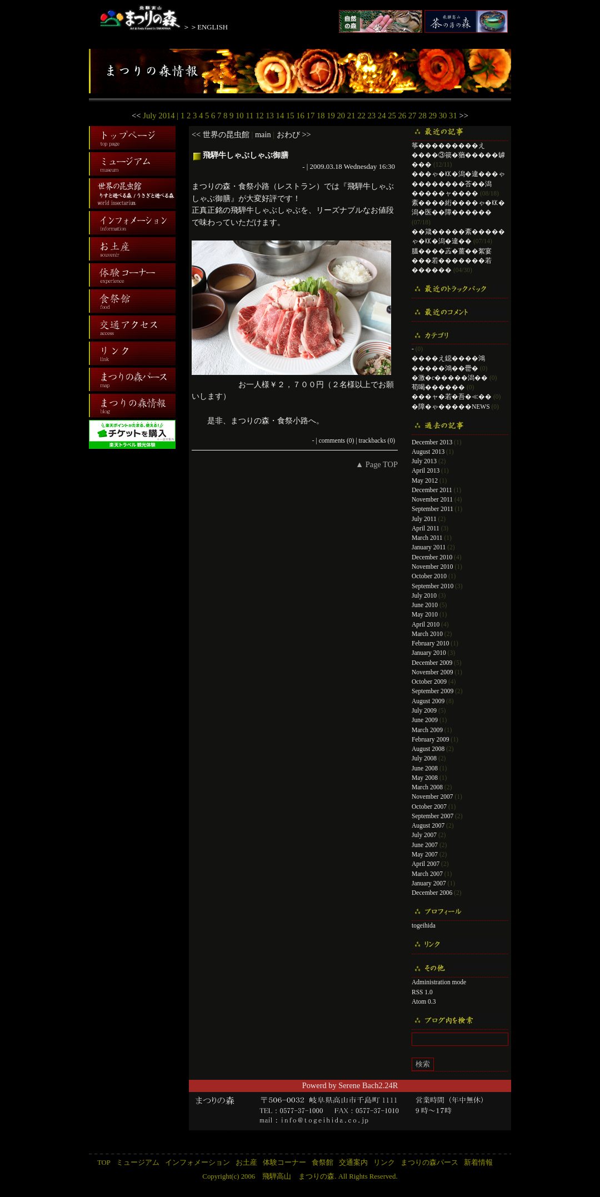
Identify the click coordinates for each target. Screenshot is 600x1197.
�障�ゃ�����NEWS (451, 406)
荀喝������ (438, 387)
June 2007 (425, 845)
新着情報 (478, 1162)
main (263, 134)
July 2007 (424, 835)
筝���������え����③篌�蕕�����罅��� (458, 155)
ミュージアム (137, 1162)
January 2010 (429, 652)
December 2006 (432, 892)
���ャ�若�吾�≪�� (452, 396)
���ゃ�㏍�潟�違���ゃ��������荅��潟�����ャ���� (458, 184)
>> (463, 115)
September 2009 (432, 691)
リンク (384, 1162)
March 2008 (427, 787)
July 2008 (424, 758)
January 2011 (429, 547)
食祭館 (322, 1162)
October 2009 (429, 681)
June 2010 (425, 605)
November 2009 (432, 672)
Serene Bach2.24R (368, 1085)
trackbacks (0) (376, 440)
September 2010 (432, 586)
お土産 (246, 1162)
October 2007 (429, 806)
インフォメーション (197, 1162)
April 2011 (425, 528)
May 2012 (425, 480)
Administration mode (439, 982)
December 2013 (432, 442)
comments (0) (336, 440)
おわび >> (294, 134)
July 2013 (424, 461)
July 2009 (424, 710)
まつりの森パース (429, 1162)
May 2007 (425, 854)
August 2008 (428, 748)
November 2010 (432, 566)
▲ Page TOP (377, 464)
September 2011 (432, 508)
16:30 (386, 166)
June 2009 (425, 720)
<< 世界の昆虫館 (220, 134)
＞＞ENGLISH (205, 27)
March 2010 (427, 633)
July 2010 (424, 595)
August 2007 (428, 825)
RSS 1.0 (422, 992)
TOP (104, 1162)
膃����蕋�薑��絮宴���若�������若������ (452, 261)
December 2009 (432, 662)
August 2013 (428, 451)
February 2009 (430, 739)
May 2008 (425, 777)
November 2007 (432, 796)
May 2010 (425, 614)
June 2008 (425, 768)
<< (136, 115)
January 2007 (429, 883)
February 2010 (430, 643)
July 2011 (424, 518)
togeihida (424, 925)
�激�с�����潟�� (450, 377)
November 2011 (432, 499)
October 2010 (429, 576)
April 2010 (425, 624)
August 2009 (428, 701)
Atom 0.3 (424, 1001)
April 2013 (425, 470)
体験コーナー (284, 1162)
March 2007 (427, 873)
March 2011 (427, 537)
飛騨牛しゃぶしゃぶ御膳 (245, 155)
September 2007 (432, 816)
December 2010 (432, 557)
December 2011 (432, 490)
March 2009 (427, 730)
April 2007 (425, 863)
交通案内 (353, 1162)
